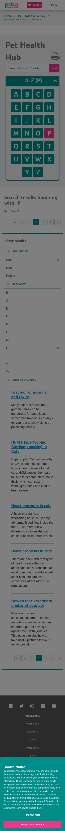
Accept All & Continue (32, 824)
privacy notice (26, 801)
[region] (32, 794)
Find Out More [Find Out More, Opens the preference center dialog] (32, 815)
